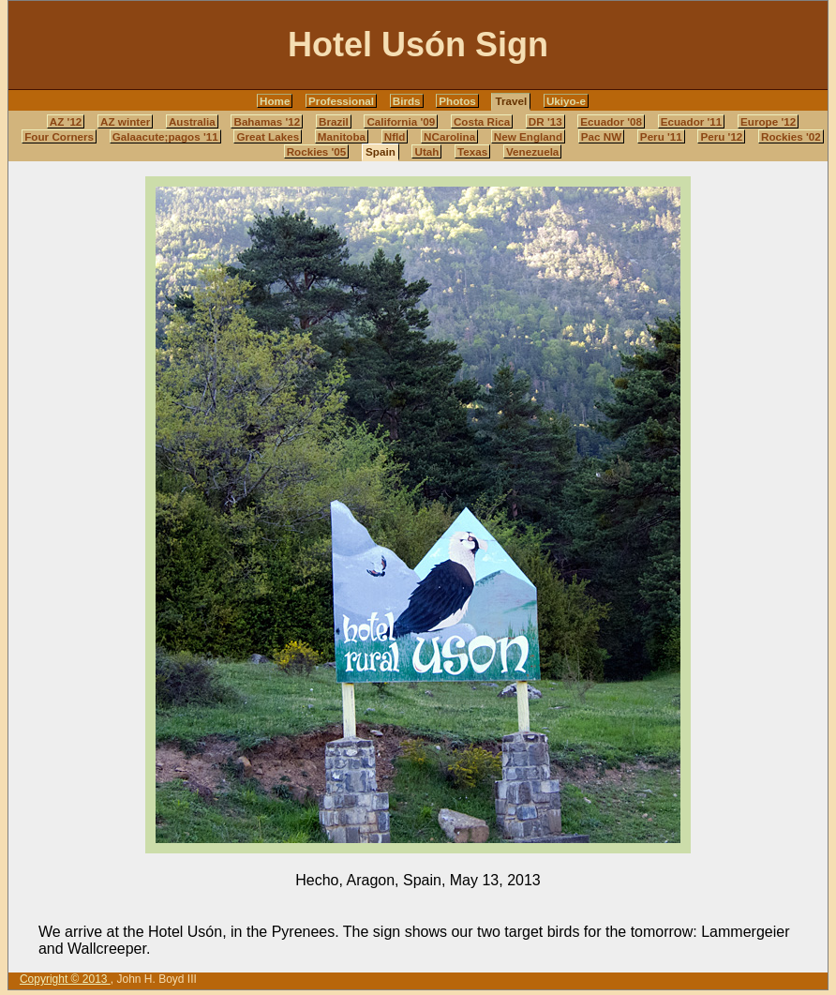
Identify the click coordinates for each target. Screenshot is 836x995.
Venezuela (532, 151)
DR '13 (545, 121)
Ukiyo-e (566, 101)
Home (275, 101)
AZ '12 (66, 121)
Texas (472, 151)
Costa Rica (482, 121)
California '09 (400, 121)
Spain (381, 151)
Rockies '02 (791, 136)
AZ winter (125, 121)
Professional (341, 101)
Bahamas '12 (266, 121)
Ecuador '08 (611, 121)
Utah (426, 151)
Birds (407, 101)
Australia (192, 121)
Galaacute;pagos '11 (165, 136)
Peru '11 (661, 136)
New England (528, 136)
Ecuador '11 (692, 121)
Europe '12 (768, 121)
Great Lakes (267, 136)
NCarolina (449, 136)
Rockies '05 (317, 151)
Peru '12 (721, 136)
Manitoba (342, 136)
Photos (457, 101)
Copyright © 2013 (65, 979)
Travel (511, 101)
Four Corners (59, 136)
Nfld (395, 136)
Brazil (334, 121)
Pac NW (601, 136)
